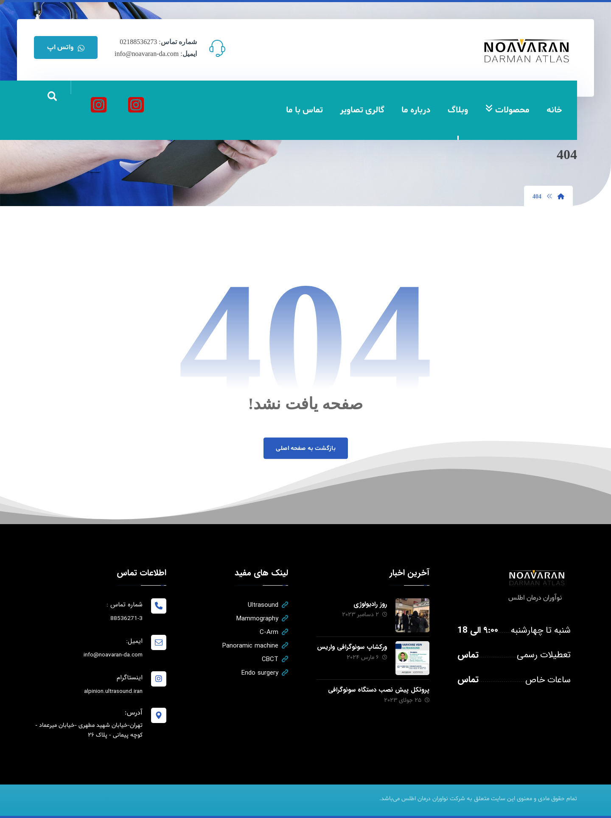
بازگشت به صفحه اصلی (305, 448)
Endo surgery (264, 673)
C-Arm (274, 632)
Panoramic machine (255, 646)
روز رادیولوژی (370, 604)
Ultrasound (268, 605)
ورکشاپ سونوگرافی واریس (352, 647)
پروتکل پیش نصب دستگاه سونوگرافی (378, 690)
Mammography (262, 619)
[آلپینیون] (98, 105)
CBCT (275, 659)
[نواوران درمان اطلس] (136, 105)
